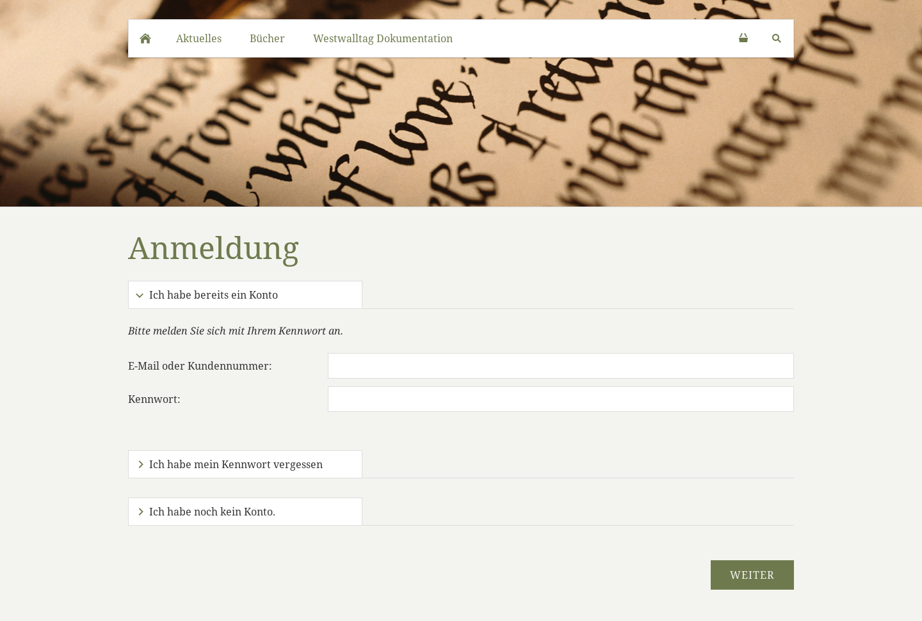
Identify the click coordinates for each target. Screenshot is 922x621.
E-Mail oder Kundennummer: (200, 366)
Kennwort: (154, 399)
